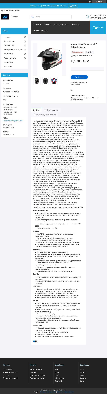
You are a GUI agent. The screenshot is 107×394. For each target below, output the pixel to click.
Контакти (6, 375)
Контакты (76, 24)
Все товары (7, 37)
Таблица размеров (40, 31)
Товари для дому (10, 58)
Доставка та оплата (10, 372)
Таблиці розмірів (36, 369)
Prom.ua (63, 390)
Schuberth (58, 381)
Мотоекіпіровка (9, 41)
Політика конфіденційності (65, 392)
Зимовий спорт (9, 45)
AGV (56, 369)
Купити (80, 77)
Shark (57, 372)
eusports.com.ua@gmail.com (12, 121)
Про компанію (8, 369)
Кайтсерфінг (8, 54)
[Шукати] (32, 17)
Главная (47, 24)
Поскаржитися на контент (48, 392)
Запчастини (8, 62)
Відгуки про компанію (10, 378)
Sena (82, 381)
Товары (36, 24)
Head (82, 369)
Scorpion (83, 378)
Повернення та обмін (37, 378)
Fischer (82, 372)
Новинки (33, 372)
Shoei (57, 375)
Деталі (73, 6)
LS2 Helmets (59, 378)
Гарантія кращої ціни (37, 375)
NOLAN (82, 375)
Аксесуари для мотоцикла (13, 49)
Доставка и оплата (61, 24)
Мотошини (8, 66)
